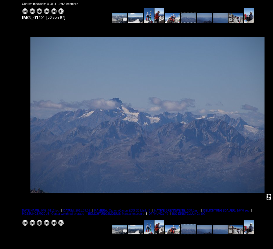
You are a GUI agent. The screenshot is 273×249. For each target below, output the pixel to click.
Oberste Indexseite (34, 4)
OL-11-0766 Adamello (64, 4)
